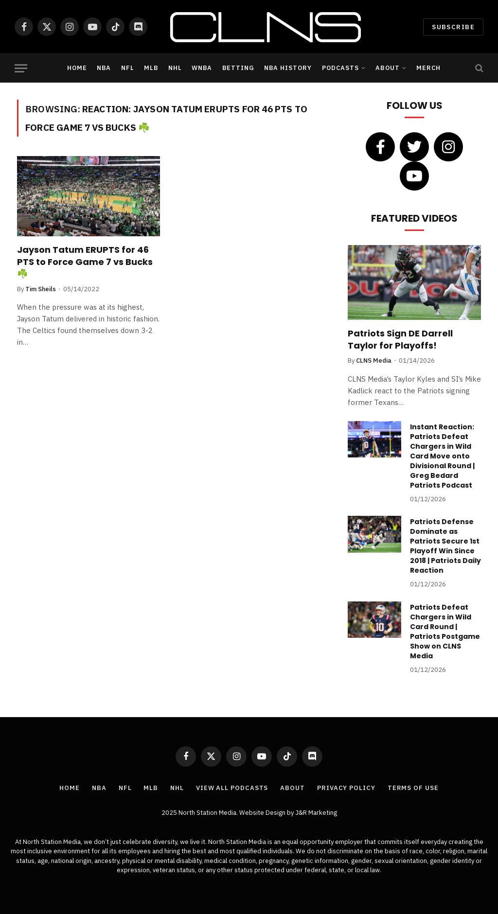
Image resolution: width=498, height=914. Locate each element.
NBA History (288, 68)
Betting (238, 68)
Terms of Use (413, 788)
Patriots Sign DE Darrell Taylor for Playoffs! (400, 339)
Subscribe (453, 27)
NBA (104, 68)
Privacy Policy (346, 788)
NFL (127, 68)
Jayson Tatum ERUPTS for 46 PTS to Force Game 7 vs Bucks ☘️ (85, 262)
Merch (428, 68)
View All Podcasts (232, 788)
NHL (175, 68)
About (387, 68)
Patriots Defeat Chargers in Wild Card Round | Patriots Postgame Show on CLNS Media (445, 631)
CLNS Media (373, 360)
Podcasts (340, 68)
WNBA (202, 68)
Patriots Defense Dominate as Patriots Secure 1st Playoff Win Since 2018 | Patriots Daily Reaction (445, 546)
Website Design (263, 813)
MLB (151, 68)
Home (77, 68)
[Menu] (21, 68)
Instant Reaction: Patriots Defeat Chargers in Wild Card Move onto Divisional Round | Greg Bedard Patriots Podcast (442, 456)
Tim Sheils (40, 289)
